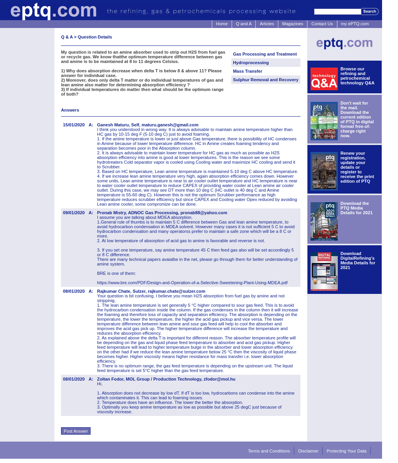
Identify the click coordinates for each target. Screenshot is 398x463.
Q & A (67, 37)
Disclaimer (308, 451)
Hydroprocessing (251, 62)
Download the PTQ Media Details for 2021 (356, 208)
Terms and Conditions (269, 451)
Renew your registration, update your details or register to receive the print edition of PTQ (357, 167)
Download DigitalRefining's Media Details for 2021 (357, 260)
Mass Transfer (247, 71)
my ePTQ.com (355, 23)
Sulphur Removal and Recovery (266, 79)
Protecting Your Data (346, 451)
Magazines (292, 23)
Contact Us (322, 23)
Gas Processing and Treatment (265, 54)
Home (222, 23)
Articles (267, 23)
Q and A (243, 23)
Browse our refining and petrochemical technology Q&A (357, 75)
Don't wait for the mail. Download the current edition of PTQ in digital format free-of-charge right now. (357, 119)
